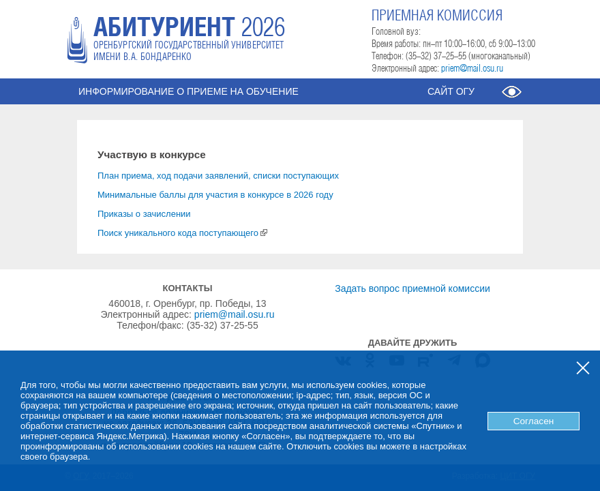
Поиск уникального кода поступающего (182, 233)
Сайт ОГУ (451, 91)
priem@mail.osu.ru (472, 69)
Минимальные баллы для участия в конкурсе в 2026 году (215, 195)
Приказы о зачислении (144, 214)
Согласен (533, 421)
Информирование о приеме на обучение (188, 91)
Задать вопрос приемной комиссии (412, 288)
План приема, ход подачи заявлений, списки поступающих (218, 175)
